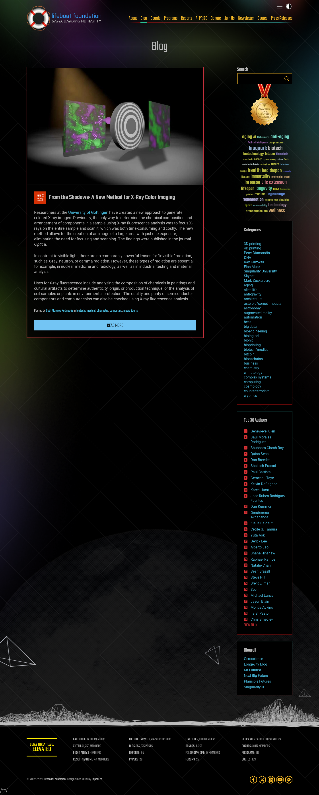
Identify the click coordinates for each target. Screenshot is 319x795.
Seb (254, 589)
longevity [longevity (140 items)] (263, 188)
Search (286, 78)
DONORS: (191, 746)
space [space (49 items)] (248, 205)
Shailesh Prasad (263, 466)
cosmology (252, 386)
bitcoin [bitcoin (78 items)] (270, 154)
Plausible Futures (257, 681)
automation (253, 317)
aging (248, 285)
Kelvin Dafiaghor (264, 484)
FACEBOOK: (80, 739)
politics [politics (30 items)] (249, 194)
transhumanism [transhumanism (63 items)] (257, 211)
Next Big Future (256, 675)
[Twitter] (262, 779)
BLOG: (133, 746)
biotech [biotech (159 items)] (275, 148)
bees (247, 322)
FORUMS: (191, 759)
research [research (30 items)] (269, 200)
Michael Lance (262, 595)
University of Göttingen (88, 212)
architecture (253, 299)
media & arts (130, 311)
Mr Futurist (252, 670)
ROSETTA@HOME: (84, 759)
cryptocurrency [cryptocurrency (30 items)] (269, 159)
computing (116, 311)
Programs (170, 18)
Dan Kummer (261, 506)
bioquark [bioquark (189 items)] (258, 148)
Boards (155, 18)
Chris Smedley (262, 619)
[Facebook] (253, 779)
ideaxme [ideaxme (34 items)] (245, 177)
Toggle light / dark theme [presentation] (289, 6)
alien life (250, 290)
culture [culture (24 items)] (280, 159)
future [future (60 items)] (275, 164)
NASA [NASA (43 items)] (276, 189)
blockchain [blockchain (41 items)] (282, 154)
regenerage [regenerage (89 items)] (275, 194)
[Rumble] (288, 779)
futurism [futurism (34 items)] (284, 164)
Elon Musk (252, 267)
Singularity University (260, 271)
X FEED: (78, 746)
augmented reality (258, 313)
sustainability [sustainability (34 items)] (260, 205)
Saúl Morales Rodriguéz (59, 311)
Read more (115, 325)
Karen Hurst (260, 490)
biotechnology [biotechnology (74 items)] (253, 154)
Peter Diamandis (257, 253)
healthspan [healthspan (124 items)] (272, 171)
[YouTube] (280, 779)
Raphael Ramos (263, 559)
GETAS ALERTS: (250, 739)
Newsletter (246, 18)
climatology (253, 372)
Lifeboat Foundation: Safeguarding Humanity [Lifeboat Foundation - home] (64, 18)
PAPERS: (134, 759)
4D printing (252, 248)
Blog (143, 18)
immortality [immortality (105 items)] (260, 176)
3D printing (252, 244)
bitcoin (249, 354)
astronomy (252, 308)
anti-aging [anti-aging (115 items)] (279, 137)
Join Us (229, 18)
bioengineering (255, 331)
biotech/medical (85, 311)
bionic (248, 340)
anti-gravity (252, 294)
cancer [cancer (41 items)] (258, 159)
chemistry (102, 311)
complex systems (257, 377)
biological (251, 336)
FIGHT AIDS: (80, 753)
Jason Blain (260, 601)
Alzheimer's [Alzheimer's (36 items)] (263, 137)
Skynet (249, 276)
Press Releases (281, 18)
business (251, 363)
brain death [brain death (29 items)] (248, 159)
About (133, 18)
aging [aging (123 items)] (247, 137)
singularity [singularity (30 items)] (284, 200)
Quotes (262, 18)
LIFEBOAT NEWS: (139, 739)
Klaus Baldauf (262, 523)
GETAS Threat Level (42, 748)
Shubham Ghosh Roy (267, 448)
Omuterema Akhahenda (260, 515)
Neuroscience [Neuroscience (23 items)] (285, 189)
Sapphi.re (97, 779)
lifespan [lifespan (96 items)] (247, 188)
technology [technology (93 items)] (277, 205)
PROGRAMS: (248, 753)
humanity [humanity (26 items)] (287, 171)
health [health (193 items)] (254, 170)
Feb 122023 (40, 198)
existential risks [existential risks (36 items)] (250, 164)
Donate (216, 18)
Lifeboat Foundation (55, 779)
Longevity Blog (255, 664)
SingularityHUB (256, 687)
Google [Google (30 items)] (243, 171)
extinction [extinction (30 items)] (265, 164)
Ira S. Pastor (260, 613)
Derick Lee (259, 541)
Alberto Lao (259, 547)
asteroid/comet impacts (262, 303)
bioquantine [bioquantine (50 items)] (276, 142)
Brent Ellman (260, 583)
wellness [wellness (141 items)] (277, 211)
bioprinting (252, 345)
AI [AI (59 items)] (254, 137)
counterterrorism (257, 391)
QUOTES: (246, 759)
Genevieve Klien (263, 431)
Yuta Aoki (258, 535)
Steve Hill (258, 577)
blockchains (253, 359)
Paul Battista (261, 472)
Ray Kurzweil (254, 262)
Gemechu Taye (262, 478)
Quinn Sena (260, 454)
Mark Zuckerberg (257, 280)
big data (250, 326)
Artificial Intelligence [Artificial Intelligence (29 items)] (258, 142)
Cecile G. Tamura (264, 529)
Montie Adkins (262, 607)
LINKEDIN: (191, 739)
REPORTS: (135, 753)
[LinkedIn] (271, 779)
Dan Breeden (260, 460)
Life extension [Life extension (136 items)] (274, 182)
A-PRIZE (201, 18)
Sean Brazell (260, 571)
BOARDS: (247, 746)
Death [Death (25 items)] (286, 159)
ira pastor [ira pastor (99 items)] (252, 182)
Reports (186, 18)
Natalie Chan (261, 565)
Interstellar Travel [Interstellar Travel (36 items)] (280, 177)
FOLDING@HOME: (196, 753)
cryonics (250, 396)
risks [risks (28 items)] (276, 200)
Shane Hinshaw (263, 553)
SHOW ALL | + (250, 625)
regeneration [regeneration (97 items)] (253, 199)
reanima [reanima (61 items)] (260, 194)
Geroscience (253, 659)
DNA (247, 257)
